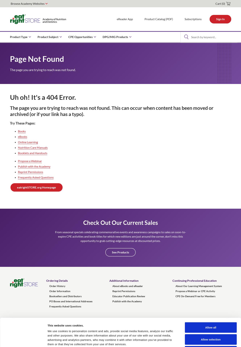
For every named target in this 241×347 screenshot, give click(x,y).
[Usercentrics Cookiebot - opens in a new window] (23, 340)
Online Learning (28, 142)
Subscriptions (193, 19)
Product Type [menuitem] (19, 37)
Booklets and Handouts (32, 153)
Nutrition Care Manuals (33, 147)
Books (22, 131)
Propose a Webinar (30, 161)
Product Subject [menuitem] (48, 37)
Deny (210, 323)
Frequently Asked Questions (36, 177)
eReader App (125, 19)
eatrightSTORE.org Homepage (36, 187)
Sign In (220, 19)
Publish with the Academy (34, 166)
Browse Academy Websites (28, 3)
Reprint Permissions (30, 172)
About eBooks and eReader (127, 286)
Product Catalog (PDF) (159, 19)
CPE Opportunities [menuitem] (80, 37)
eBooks (22, 136)
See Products (120, 252)
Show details (190, 339)
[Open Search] (186, 37)
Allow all (210, 299)
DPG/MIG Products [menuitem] (115, 37)
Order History (57, 286)
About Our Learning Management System (199, 286)
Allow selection (211, 311)
